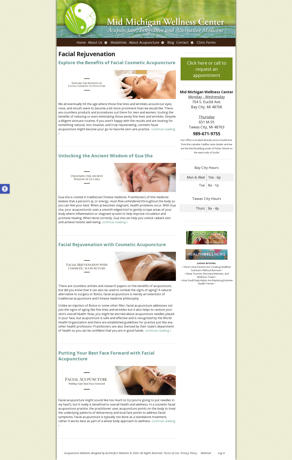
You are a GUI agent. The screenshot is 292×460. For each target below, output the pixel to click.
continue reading (115, 222)
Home (81, 42)
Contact (182, 42)
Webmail (206, 453)
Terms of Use (171, 453)
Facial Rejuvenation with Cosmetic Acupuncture (112, 244)
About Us (95, 42)
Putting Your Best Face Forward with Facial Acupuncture (106, 356)
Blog (170, 42)
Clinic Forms (206, 42)
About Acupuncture (144, 42)
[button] (5, 189)
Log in (221, 453)
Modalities (119, 42)
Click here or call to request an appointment (206, 69)
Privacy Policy (188, 453)
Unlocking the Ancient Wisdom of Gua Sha (105, 155)
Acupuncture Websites (77, 453)
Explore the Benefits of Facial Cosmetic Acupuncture (116, 62)
